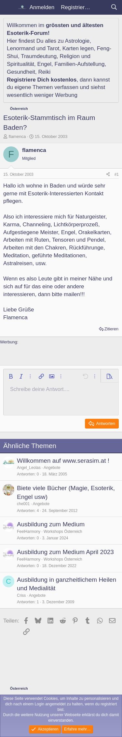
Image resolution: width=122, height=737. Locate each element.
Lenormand (21, 48)
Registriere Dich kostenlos (41, 80)
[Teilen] (108, 174)
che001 (23, 504)
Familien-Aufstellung (80, 64)
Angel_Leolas (29, 467)
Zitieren (111, 328)
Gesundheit (21, 72)
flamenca (17, 136)
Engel (44, 64)
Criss (21, 595)
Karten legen (78, 48)
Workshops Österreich (63, 531)
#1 (117, 174)
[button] (11, 376)
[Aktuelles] (100, 7)
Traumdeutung (39, 56)
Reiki (44, 72)
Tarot (53, 48)
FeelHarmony (28, 531)
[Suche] (114, 7)
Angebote (52, 467)
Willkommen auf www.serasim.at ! (63, 460)
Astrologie (77, 41)
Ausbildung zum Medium (51, 524)
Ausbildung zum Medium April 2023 (65, 552)
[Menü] (9, 7)
